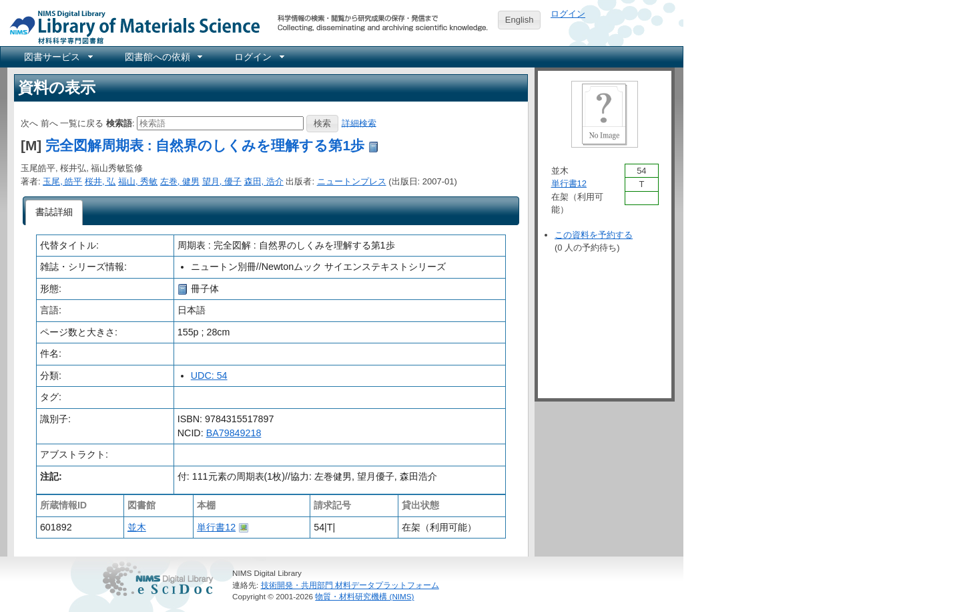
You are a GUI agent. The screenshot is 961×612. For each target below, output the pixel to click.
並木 (136, 527)
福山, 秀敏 (137, 181)
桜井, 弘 (100, 181)
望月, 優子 (222, 181)
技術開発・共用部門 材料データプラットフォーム (350, 585)
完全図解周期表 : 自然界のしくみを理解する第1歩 (204, 145)
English (519, 20)
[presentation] (54, 212)
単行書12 (216, 527)
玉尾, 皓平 (62, 181)
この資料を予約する (594, 235)
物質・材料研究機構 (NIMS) (364, 596)
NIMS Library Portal (130, 26)
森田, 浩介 (264, 181)
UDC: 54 (209, 375)
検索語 (119, 123)
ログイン (568, 14)
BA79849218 (234, 433)
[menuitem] (57, 57)
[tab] (54, 212)
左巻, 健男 (180, 181)
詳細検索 (359, 123)
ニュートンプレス (351, 181)
